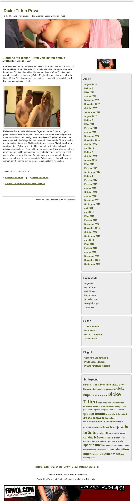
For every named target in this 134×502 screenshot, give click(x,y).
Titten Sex (89, 307)
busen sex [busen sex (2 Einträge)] (101, 389)
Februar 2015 (90, 168)
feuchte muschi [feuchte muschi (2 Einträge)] (90, 407)
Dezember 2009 (91, 256)
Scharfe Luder (91, 299)
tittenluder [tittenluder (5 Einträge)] (114, 449)
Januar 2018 (90, 96)
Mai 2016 (88, 152)
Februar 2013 (90, 184)
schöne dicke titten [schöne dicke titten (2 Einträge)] (111, 438)
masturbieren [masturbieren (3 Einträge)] (90, 421)
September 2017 (92, 112)
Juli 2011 (88, 208)
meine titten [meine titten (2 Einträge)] (117, 422)
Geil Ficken (89, 291)
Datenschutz (90, 330)
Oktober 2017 (90, 108)
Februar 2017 (90, 128)
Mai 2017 (88, 120)
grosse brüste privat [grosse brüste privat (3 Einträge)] (116, 414)
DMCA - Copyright (73, 467)
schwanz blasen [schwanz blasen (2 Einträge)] (118, 433)
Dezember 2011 (91, 200)
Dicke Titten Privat (22, 10)
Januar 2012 (90, 196)
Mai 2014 (88, 176)
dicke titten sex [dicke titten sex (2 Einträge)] (104, 403)
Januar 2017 (90, 132)
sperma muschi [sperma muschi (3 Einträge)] (115, 441)
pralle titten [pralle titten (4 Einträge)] (104, 433)
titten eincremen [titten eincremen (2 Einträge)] (122, 445)
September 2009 (92, 264)
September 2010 (92, 236)
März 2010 (89, 244)
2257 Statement (92, 326)
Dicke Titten (90, 287)
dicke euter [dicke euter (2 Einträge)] (111, 389)
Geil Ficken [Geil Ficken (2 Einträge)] (119, 410)
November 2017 (92, 104)
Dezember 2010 (91, 224)
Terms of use (55, 467)
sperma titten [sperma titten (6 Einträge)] (93, 445)
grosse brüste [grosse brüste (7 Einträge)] (94, 414)
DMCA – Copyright (93, 335)
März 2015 (89, 164)
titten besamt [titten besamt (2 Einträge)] (109, 445)
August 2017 (90, 116)
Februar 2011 (90, 220)
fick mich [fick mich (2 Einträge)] (101, 407)
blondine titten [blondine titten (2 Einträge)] (89, 389)
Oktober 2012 (90, 192)
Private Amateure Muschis (97, 366)
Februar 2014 (90, 180)
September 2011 (92, 204)
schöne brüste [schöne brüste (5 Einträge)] (93, 437)
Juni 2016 (89, 148)
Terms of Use (90, 338)
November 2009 (92, 260)
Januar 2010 (90, 252)
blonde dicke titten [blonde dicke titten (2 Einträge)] (91, 385)
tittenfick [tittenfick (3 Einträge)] (101, 449)
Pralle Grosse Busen (94, 362)
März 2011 (89, 216)
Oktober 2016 (90, 144)
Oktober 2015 (90, 156)
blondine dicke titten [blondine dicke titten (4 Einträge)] (112, 384)
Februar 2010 (90, 248)
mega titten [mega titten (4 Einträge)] (105, 421)
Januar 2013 (90, 188)
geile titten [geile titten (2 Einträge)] (108, 410)
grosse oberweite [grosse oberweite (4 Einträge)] (94, 417)
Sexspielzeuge (91, 303)
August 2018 (90, 84)
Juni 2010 (89, 240)
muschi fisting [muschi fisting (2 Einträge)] (89, 427)
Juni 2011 (89, 212)
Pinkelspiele (90, 295)
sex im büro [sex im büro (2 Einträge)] (101, 441)
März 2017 (89, 124)
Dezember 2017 (91, 100)
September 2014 (92, 172)
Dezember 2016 (91, 136)
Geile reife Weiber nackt (96, 358)
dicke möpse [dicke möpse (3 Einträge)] (100, 395)
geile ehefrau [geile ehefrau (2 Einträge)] (89, 410)
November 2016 (92, 140)
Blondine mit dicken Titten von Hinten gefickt (33, 58)
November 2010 (92, 228)
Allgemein (71, 199)
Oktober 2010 (90, 232)
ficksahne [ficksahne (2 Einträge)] (110, 407)
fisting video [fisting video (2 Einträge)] (120, 407)
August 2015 (90, 160)
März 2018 (89, 92)
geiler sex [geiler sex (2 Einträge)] (99, 410)
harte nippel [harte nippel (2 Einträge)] (110, 418)
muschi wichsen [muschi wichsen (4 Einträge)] (106, 427)
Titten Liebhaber (51, 199)
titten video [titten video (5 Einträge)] (113, 454)
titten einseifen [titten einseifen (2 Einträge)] (89, 450)
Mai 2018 (88, 88)
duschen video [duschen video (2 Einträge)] (117, 403)
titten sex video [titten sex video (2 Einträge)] (98, 454)
